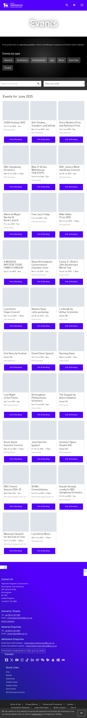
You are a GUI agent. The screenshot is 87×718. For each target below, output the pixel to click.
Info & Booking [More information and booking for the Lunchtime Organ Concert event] (16, 327)
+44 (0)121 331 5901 (12, 631)
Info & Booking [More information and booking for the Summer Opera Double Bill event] (71, 460)
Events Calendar (8, 622)
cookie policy (37, 714)
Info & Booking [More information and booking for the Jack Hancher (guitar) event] (43, 460)
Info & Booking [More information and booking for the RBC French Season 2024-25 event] (16, 507)
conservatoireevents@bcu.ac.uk (19, 618)
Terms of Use (15, 705)
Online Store (11, 689)
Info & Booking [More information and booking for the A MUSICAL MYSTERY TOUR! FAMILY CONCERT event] (16, 282)
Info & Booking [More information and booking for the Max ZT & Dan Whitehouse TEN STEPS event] (43, 187)
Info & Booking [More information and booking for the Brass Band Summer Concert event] (16, 460)
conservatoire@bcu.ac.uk (17, 634)
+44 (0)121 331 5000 (9, 602)
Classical (8, 60)
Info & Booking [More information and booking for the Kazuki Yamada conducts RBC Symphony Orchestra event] (71, 507)
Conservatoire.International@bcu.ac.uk (41, 646)
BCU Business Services (15, 693)
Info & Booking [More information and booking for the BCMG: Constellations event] (43, 507)
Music (66, 60)
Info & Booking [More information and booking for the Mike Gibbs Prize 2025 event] (71, 235)
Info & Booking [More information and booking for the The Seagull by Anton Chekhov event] (71, 415)
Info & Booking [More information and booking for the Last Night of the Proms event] (16, 415)
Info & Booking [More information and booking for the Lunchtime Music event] (43, 551)
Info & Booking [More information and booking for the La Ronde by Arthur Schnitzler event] (71, 327)
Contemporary (41, 60)
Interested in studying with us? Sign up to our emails (23, 651)
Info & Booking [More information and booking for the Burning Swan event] (71, 368)
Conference (23, 60)
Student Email (11, 683)
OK (81, 713)
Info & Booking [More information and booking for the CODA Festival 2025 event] (16, 140)
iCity (7, 672)
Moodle (9, 676)
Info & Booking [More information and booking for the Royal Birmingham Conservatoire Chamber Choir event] (43, 282)
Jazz (56, 60)
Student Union (11, 686)
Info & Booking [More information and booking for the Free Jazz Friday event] (43, 235)
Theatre (23, 68)
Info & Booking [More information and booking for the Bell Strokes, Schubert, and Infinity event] (43, 140)
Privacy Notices (31, 705)
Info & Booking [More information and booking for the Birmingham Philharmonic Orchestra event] (43, 415)
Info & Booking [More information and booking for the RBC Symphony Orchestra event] (16, 187)
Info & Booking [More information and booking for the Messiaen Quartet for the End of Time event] (16, 551)
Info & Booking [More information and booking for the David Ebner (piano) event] (43, 368)
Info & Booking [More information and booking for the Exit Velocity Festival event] (16, 368)
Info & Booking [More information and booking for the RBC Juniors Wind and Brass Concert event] (71, 187)
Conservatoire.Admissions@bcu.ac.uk (39, 644)
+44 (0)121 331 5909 (12, 616)
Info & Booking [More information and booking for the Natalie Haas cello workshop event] (43, 327)
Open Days (9, 68)
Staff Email (10, 679)
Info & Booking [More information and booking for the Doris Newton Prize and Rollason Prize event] (71, 140)
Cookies (70, 705)
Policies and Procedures (52, 705)
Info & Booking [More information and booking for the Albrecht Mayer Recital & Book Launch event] (16, 235)
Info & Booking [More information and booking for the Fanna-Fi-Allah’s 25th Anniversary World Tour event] (71, 282)
